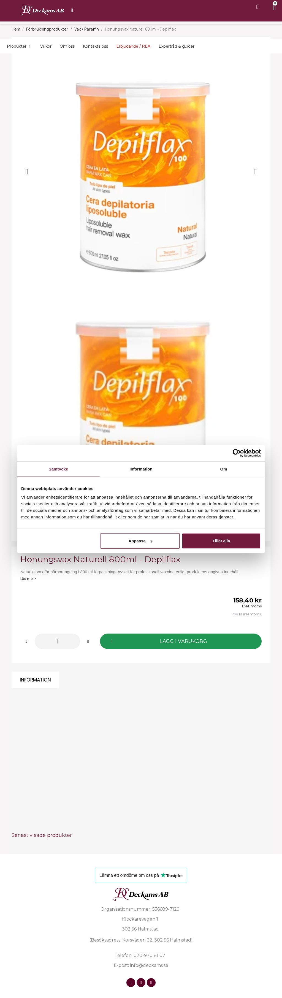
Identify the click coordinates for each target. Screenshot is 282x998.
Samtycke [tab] (58, 468)
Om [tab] (223, 468)
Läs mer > (28, 578)
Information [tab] (141, 468)
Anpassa (140, 541)
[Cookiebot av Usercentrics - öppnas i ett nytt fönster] (237, 453)
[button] (181, 641)
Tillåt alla (221, 541)
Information (35, 680)
